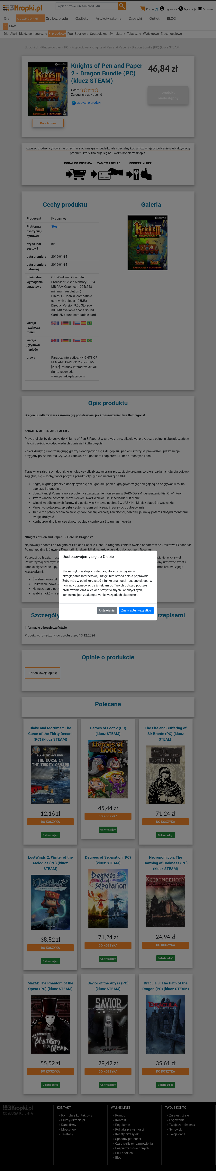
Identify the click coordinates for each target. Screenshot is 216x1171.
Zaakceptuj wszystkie (136, 610)
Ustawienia (106, 610)
